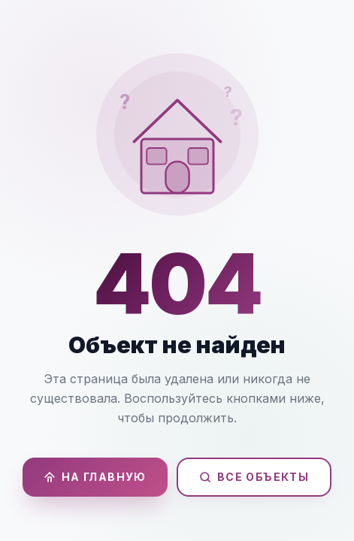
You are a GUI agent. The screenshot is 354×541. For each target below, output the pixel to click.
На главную (95, 476)
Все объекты (254, 476)
